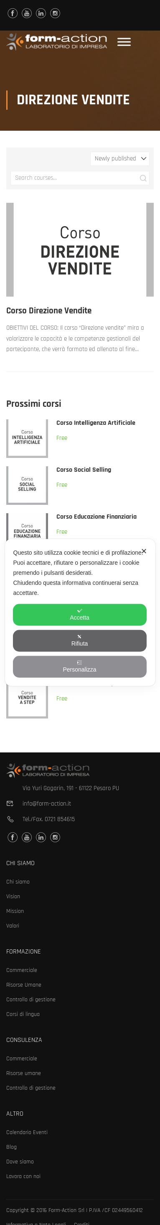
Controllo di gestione (31, 999)
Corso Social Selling (83, 469)
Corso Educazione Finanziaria (96, 516)
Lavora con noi (23, 1176)
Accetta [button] (79, 614)
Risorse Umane (23, 985)
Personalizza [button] (79, 666)
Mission (15, 911)
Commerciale (21, 970)
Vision (13, 896)
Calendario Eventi (27, 1132)
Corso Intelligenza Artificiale (95, 423)
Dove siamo (20, 1162)
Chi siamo (18, 882)
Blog (11, 1147)
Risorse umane (23, 1073)
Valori (12, 926)
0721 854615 (60, 819)
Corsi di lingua (23, 1014)
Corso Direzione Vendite (48, 310)
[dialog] (80, 612)
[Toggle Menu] (124, 42)
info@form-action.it (47, 804)
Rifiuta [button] (79, 640)
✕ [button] (144, 551)
